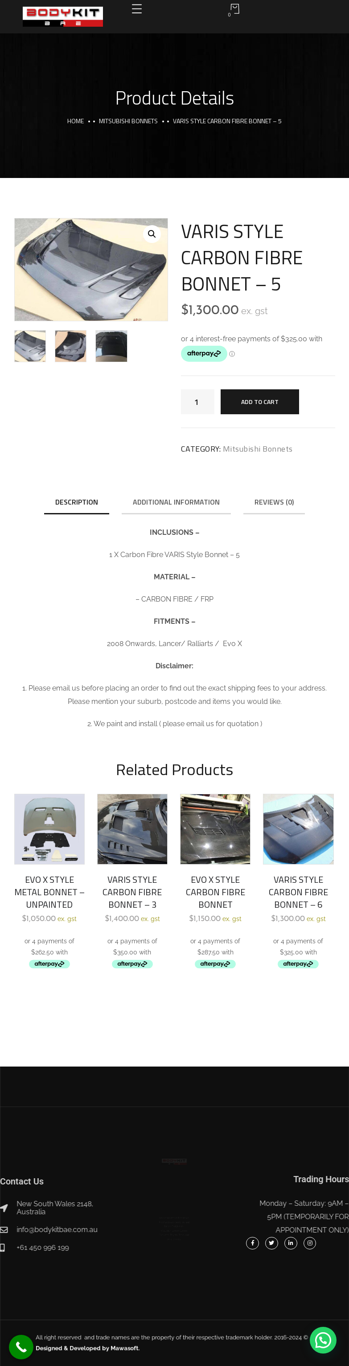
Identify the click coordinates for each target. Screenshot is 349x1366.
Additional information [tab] (176, 502)
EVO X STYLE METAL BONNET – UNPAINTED (49, 892)
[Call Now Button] (21, 1347)
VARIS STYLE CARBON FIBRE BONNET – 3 (132, 892)
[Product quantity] (197, 401)
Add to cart (260, 401)
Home (75, 120)
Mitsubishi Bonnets (128, 120)
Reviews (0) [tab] (274, 502)
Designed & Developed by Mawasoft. (119, 1346)
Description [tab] (76, 502)
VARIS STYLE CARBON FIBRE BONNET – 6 (298, 892)
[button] (152, 234)
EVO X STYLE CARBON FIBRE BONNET (215, 892)
